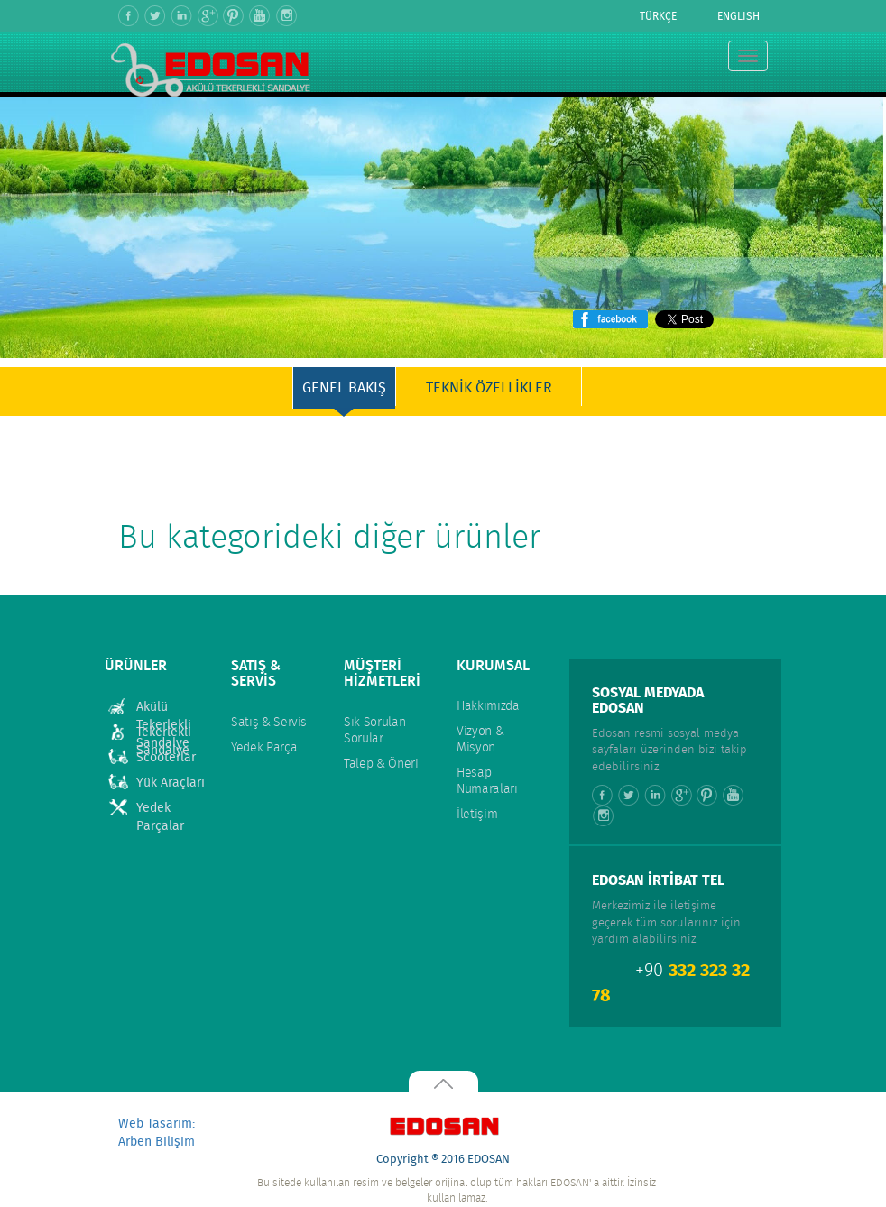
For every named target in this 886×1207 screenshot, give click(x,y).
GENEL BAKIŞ (344, 388)
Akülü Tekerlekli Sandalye (163, 707)
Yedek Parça (264, 748)
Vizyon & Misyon (480, 739)
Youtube (260, 15)
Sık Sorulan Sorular (374, 730)
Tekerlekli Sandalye (163, 733)
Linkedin (182, 15)
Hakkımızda (488, 706)
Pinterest (234, 15)
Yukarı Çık (443, 1081)
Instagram (286, 15)
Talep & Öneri (381, 764)
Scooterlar (166, 757)
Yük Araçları (170, 783)
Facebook (129, 15)
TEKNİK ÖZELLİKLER (489, 388)
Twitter (155, 15)
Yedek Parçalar (160, 808)
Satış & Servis (269, 722)
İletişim (477, 814)
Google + (208, 15)
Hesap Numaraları (487, 781)
